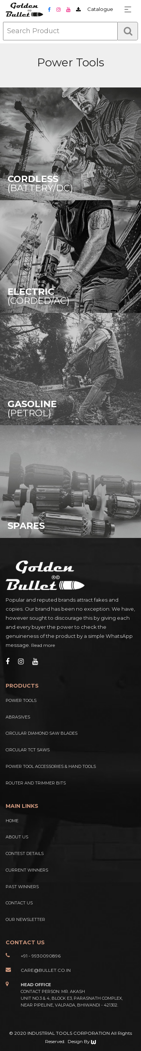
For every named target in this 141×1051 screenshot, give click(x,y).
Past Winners (22, 886)
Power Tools (21, 700)
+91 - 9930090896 (41, 956)
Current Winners (27, 870)
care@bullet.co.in (46, 970)
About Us (17, 837)
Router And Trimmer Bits (36, 783)
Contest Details (25, 853)
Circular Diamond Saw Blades (41, 733)
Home (12, 820)
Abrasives (18, 717)
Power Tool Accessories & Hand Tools (51, 766)
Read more (43, 645)
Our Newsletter (25, 919)
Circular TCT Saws (28, 749)
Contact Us (19, 902)
